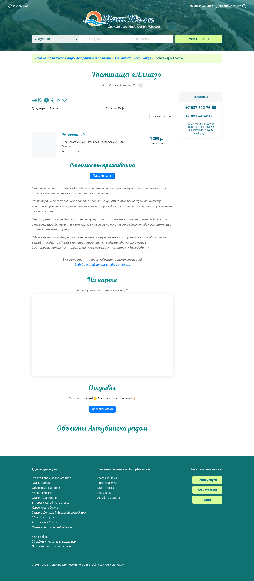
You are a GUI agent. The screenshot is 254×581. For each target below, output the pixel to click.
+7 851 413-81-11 (200, 116)
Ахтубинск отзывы (109, 497)
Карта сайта (39, 536)
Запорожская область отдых (50, 502)
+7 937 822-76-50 (200, 107)
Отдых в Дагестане (44, 497)
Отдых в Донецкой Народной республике (59, 512)
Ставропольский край (46, 487)
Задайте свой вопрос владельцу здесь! (102, 265)
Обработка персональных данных (54, 541)
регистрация (207, 490)
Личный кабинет (201, 6)
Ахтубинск (122, 58)
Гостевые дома (107, 477)
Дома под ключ (107, 482)
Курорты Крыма (42, 492)
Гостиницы (142, 58)
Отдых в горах (41, 482)
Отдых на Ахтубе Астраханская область (80, 58)
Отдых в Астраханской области (52, 527)
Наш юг (40, 58)
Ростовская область (45, 522)
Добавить (231, 6)
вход (207, 500)
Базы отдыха (105, 487)
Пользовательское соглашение (52, 546)
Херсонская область (45, 507)
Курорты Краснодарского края (51, 477)
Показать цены (102, 175)
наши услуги (207, 480)
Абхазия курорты (43, 517)
